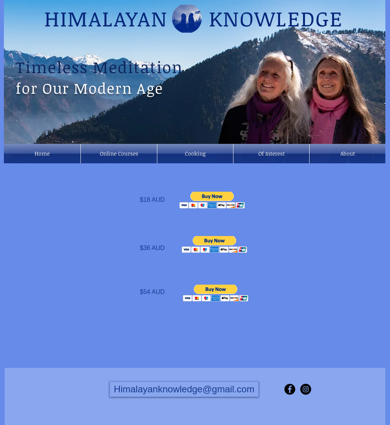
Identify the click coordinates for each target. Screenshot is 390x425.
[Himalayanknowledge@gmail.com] (184, 389)
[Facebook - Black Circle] (289, 389)
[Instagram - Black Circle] (305, 389)
